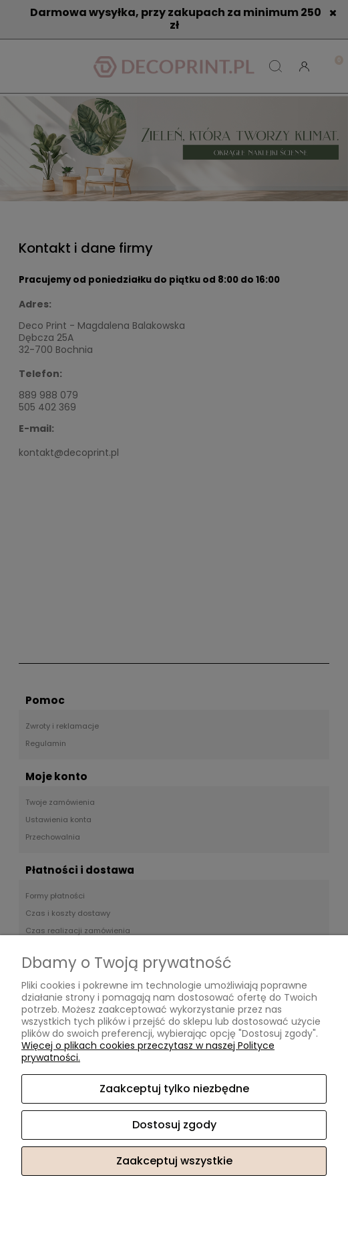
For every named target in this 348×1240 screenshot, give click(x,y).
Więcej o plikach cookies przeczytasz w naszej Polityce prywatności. (148, 1051)
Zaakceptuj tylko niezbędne (174, 1088)
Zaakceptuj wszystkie (174, 1160)
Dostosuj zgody (174, 1124)
